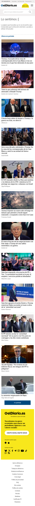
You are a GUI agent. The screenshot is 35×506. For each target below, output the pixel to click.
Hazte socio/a (25, 5)
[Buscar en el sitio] (15, 12)
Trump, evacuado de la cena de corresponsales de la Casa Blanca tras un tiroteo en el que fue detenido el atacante (17, 61)
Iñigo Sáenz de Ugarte (7, 398)
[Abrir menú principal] (32, 5)
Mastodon (17, 502)
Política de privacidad (18, 479)
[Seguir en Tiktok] (26, 451)
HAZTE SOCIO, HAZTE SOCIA (17, 433)
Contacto (17, 491)
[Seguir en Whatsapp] (6, 453)
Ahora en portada (7, 36)
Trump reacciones (28, 1)
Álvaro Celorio (5, 371)
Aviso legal (17, 477)
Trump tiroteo (14, 1)
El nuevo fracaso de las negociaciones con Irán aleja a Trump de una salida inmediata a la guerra (17, 244)
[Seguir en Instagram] (19, 451)
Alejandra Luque (6, 278)
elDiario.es (4, 123)
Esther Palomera (6, 309)
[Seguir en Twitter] (9, 451)
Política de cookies (17, 488)
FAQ (17, 482)
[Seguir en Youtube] (22, 451)
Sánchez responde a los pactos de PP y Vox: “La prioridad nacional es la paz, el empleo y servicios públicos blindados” (16, 274)
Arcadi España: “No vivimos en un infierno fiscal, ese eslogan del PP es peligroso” (14, 367)
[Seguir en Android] (6, 443)
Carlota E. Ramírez (13, 94)
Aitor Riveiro (4, 340)
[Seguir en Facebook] (12, 451)
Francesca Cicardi (6, 217)
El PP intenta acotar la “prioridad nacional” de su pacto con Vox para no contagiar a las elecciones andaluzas (16, 336)
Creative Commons (17, 474)
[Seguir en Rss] (9, 453)
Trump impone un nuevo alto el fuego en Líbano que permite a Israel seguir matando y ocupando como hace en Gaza (17, 213)
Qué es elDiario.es (17, 463)
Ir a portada (17, 402)
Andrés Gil (4, 65)
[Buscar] (30, 12)
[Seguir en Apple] (9, 443)
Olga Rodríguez (5, 186)
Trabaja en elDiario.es (17, 468)
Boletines (17, 496)
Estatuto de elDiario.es (17, 471)
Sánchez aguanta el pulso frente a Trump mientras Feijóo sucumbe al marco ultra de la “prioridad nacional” (17, 305)
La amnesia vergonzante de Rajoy (14, 395)
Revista (17, 493)
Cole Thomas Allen (21, 1)
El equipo (17, 466)
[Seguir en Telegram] (15, 451)
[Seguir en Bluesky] (6, 451)
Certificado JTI (17, 499)
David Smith (4, 155)
